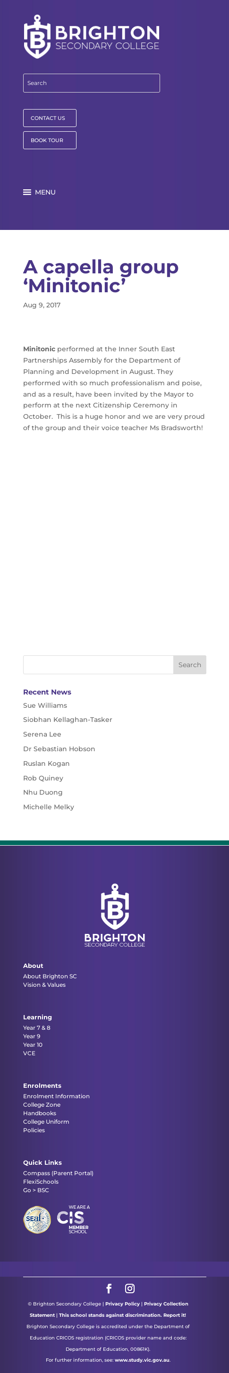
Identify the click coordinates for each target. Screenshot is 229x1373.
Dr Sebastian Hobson (59, 749)
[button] (45, 192)
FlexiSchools (41, 1181)
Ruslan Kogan (46, 763)
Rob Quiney (43, 778)
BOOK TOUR (47, 140)
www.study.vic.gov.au (142, 1360)
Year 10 (32, 1044)
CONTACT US (48, 118)
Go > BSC (36, 1190)
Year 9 (31, 1036)
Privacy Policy (122, 1304)
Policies (34, 1130)
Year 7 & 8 (37, 1027)
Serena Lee (42, 734)
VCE (29, 1053)
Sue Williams (45, 705)
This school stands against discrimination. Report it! (122, 1315)
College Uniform (46, 1121)
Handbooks (39, 1113)
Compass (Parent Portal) (58, 1173)
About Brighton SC (50, 976)
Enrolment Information (56, 1096)
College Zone (41, 1104)
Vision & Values (44, 984)
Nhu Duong (43, 792)
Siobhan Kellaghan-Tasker (67, 719)
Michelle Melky (48, 807)
